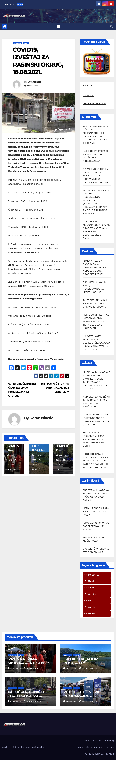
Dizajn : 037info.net (11, 747)
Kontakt (110, 754)
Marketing (109, 741)
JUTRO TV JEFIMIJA (94, 103)
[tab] (97, 575)
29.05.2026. (72, 702)
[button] (111, 26)
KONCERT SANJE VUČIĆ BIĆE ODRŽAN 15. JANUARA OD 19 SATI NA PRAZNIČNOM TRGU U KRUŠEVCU (96, 461)
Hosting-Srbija (38, 747)
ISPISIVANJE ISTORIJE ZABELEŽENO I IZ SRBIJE (96, 526)
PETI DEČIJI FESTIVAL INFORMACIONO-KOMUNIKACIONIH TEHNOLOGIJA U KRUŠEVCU (96, 322)
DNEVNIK (88, 95)
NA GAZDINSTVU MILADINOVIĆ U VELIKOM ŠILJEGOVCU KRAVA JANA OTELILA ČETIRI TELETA (96, 343)
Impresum (97, 741)
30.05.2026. (16, 669)
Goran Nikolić (34, 82)
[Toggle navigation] (58, 26)
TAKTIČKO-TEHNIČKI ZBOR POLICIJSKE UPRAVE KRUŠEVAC (95, 303)
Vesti (26, 43)
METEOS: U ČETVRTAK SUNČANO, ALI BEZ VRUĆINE (55, 388)
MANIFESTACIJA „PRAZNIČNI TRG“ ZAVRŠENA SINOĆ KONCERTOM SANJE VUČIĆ (95, 440)
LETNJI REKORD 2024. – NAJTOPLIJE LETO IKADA (96, 511)
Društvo (17, 43)
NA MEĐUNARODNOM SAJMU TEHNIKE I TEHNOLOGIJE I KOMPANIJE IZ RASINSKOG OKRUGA (96, 176)
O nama (85, 741)
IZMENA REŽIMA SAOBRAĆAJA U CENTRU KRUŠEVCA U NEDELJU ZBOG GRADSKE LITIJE (96, 268)
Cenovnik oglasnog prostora (89, 747)
